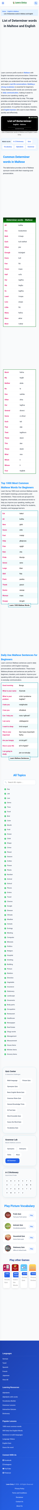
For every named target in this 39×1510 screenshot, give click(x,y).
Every (7, 258)
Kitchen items (12, 1050)
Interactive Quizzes (9, 1409)
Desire (4, 590)
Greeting (10, 960)
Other (7, 400)
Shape (9, 843)
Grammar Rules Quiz (14, 1098)
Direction (10, 978)
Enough (7, 253)
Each (6, 242)
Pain (4, 546)
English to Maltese (13, 11)
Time (9, 807)
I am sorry (6, 721)
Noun (18, 1155)
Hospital (10, 955)
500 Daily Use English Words (12, 1431)
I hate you (6, 705)
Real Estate (11, 1027)
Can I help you (7, 716)
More (6, 318)
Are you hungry (8, 740)
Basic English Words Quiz (15, 1092)
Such (6, 422)
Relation (10, 973)
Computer (10, 937)
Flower (9, 865)
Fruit (8, 829)
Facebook (6, 1460)
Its (5, 291)
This (6, 443)
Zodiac (9, 861)
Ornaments (11, 1000)
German (5, 1359)
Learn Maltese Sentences (19, 758)
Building (10, 964)
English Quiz (6, 1443)
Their (6, 432)
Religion (10, 951)
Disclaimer (19, 1497)
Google (9, 906)
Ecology (10, 928)
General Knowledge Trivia (15, 1104)
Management (11, 1036)
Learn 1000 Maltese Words (19, 605)
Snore (4, 530)
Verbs (9, 1155)
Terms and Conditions (19, 1493)
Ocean (9, 834)
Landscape (11, 996)
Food (9, 812)
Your (6, 471)
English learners (10, 110)
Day (8, 789)
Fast (4, 535)
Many (7, 313)
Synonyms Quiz (12, 1086)
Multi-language (12, 1080)
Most (6, 324)
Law (8, 798)
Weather (10, 919)
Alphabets (19, 147)
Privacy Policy (19, 1489)
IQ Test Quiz (11, 1110)
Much (7, 372)
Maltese (27, 73)
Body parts (11, 1005)
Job (8, 794)
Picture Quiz (26, 1080)
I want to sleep (7, 727)
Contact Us (19, 1502)
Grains (9, 892)
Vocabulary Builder (9, 1401)
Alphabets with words (10, 1397)
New (4, 525)
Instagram (6, 1464)
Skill (4, 574)
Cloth (9, 838)
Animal (9, 879)
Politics (9, 946)
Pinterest (6, 1473)
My (6, 378)
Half (6, 274)
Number (10, 874)
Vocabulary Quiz (12, 1128)
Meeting (10, 933)
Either (7, 247)
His (6, 285)
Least (7, 296)
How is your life (8, 746)
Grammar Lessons (8, 1405)
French (4, 1371)
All (6, 225)
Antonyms (22, 1149)
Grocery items (12, 1054)
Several (7, 411)
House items (11, 1045)
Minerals (10, 942)
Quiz (29, 141)
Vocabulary (8, 147)
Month (9, 825)
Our (6, 405)
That (6, 427)
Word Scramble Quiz (14, 1116)
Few (6, 264)
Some (7, 416)
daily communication (10, 93)
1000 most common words (11, 1426)
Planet (9, 852)
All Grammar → (12, 1161)
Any (6, 231)
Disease (10, 910)
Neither (7, 383)
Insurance (10, 987)
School (9, 883)
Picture (9, 969)
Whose (7, 465)
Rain (4, 552)
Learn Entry (10, 1484)
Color (9, 821)
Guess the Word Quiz (14, 1122)
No (6, 389)
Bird (8, 816)
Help (4, 541)
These (7, 438)
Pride (4, 557)
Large (4, 568)
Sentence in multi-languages (12, 1435)
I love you (6, 710)
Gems (9, 803)
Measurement (12, 1041)
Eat (3, 514)
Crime (9, 848)
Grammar (31, 147)
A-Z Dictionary (18, 141)
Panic (4, 579)
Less (6, 302)
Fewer (7, 269)
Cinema (9, 901)
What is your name (9, 691)
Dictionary (6, 1413)
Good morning (7, 685)
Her (6, 280)
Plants (9, 870)
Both (6, 236)
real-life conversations (18, 84)
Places (9, 888)
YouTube (6, 1469)
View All (5, 1380)
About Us (19, 1506)
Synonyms (10, 1149)
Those (7, 449)
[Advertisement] (19, 50)
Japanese (5, 1375)
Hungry (5, 601)
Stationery (10, 991)
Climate (9, 915)
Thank (4, 585)
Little (6, 307)
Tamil (4, 1363)
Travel (9, 897)
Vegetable (10, 982)
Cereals (9, 924)
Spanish (5, 1367)
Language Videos (8, 1439)
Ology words (11, 1032)
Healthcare (11, 1018)
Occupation (11, 1009)
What (6, 454)
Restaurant (11, 1014)
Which (7, 460)
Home (4, 11)
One (6, 394)
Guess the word (8, 1447)
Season (9, 857)
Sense (4, 563)
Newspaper (11, 1023)
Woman (5, 596)
